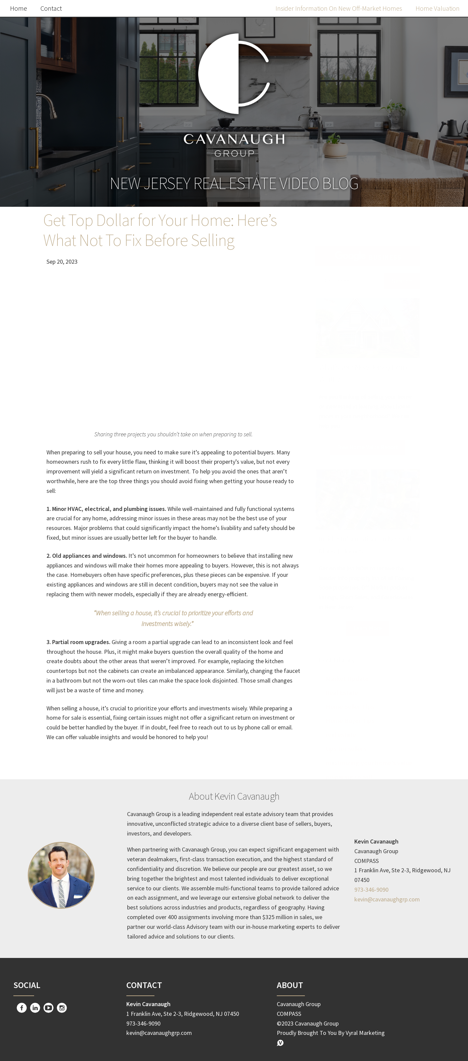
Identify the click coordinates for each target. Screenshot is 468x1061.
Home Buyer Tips (350, 707)
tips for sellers (346, 735)
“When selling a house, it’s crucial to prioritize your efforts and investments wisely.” (173, 618)
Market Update (347, 665)
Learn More (367, 615)
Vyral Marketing (365, 1033)
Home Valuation (438, 8)
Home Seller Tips (350, 693)
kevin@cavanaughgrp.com (387, 899)
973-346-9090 (371, 889)
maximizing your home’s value (369, 749)
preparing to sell (349, 763)
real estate (341, 721)
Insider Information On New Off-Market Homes (338, 8)
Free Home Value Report (367, 434)
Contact (51, 8)
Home (18, 8)
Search (402, 267)
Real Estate (342, 679)
